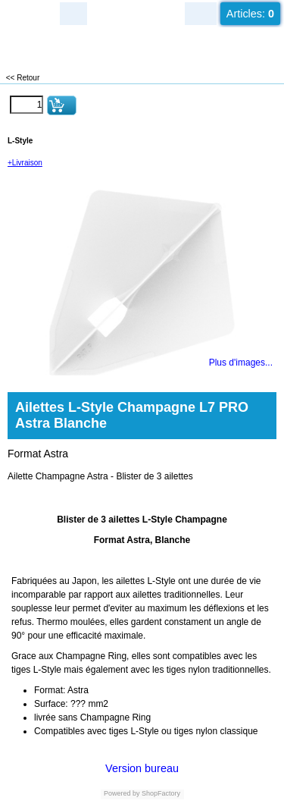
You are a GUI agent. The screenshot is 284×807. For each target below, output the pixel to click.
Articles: (250, 14)
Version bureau (142, 768)
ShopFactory (160, 793)
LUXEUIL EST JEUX (91, 46)
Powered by (122, 793)
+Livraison (25, 163)
